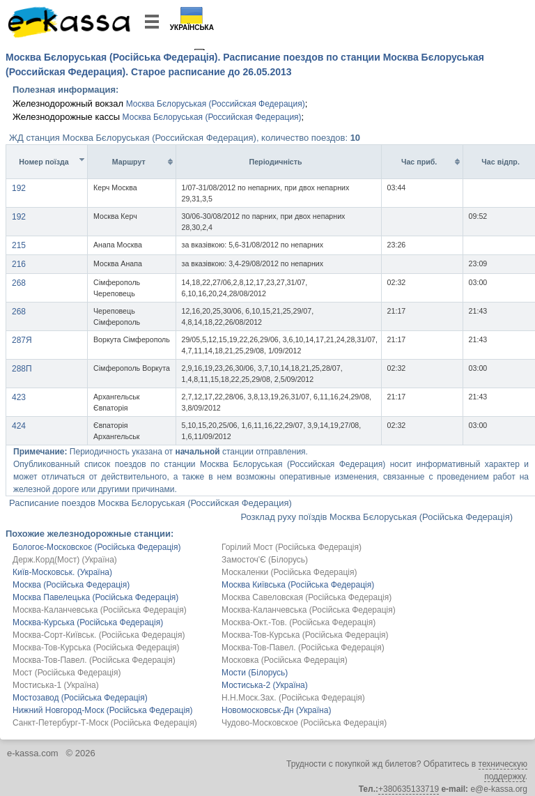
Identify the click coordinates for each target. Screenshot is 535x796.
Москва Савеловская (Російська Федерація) (306, 597)
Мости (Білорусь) (255, 673)
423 (19, 397)
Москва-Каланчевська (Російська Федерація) (100, 610)
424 (19, 426)
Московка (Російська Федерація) (285, 660)
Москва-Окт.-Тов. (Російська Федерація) (298, 622)
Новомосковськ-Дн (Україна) (276, 710)
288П (22, 369)
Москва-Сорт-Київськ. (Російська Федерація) (99, 635)
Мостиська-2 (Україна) (265, 685)
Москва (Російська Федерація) (71, 585)
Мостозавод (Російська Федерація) (80, 698)
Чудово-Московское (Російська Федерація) (304, 723)
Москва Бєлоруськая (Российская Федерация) (215, 104)
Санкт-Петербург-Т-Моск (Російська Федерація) (105, 723)
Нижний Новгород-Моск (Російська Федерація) (103, 710)
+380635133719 (408, 789)
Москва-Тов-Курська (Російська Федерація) (305, 635)
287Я (22, 340)
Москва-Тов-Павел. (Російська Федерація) (303, 647)
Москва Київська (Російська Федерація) (298, 585)
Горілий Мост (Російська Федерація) (292, 547)
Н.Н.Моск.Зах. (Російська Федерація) (293, 698)
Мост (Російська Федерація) (67, 673)
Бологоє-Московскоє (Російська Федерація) (97, 547)
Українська (192, 27)
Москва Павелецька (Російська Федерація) (95, 597)
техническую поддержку (503, 770)
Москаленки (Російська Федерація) (289, 572)
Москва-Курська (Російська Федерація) (88, 622)
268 (19, 283)
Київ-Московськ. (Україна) (62, 572)
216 (19, 264)
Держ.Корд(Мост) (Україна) (65, 560)
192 (19, 188)
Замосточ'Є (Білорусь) (265, 560)
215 (19, 245)
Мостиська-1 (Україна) (56, 685)
